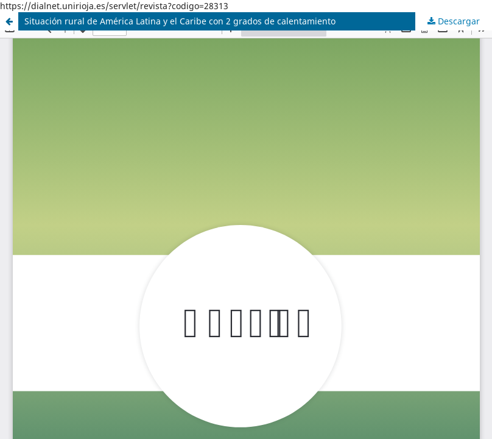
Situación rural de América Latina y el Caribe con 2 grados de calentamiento (180, 21)
